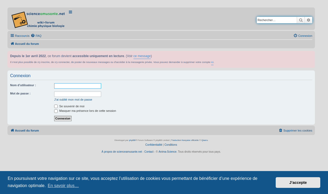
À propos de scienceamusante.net (122, 151)
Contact (148, 151)
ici (212, 62)
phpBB (132, 140)
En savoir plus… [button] (63, 185)
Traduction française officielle (185, 140)
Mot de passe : (20, 93)
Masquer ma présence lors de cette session (85, 110)
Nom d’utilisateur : (23, 85)
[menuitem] (36, 36)
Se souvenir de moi (69, 106)
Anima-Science (167, 151)
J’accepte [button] (298, 182)
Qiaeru (204, 140)
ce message (142, 56)
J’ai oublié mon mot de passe (73, 99)
